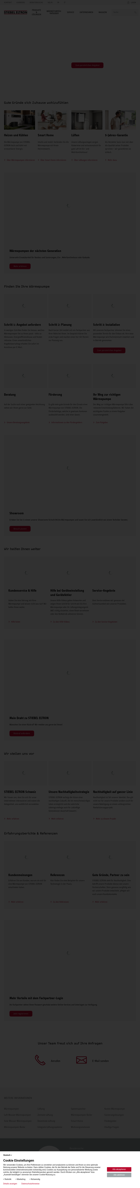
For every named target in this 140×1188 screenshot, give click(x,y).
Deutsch (7, 1155)
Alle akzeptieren (119, 1169)
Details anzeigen (10, 1184)
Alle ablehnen (119, 1175)
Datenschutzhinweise (30, 1184)
